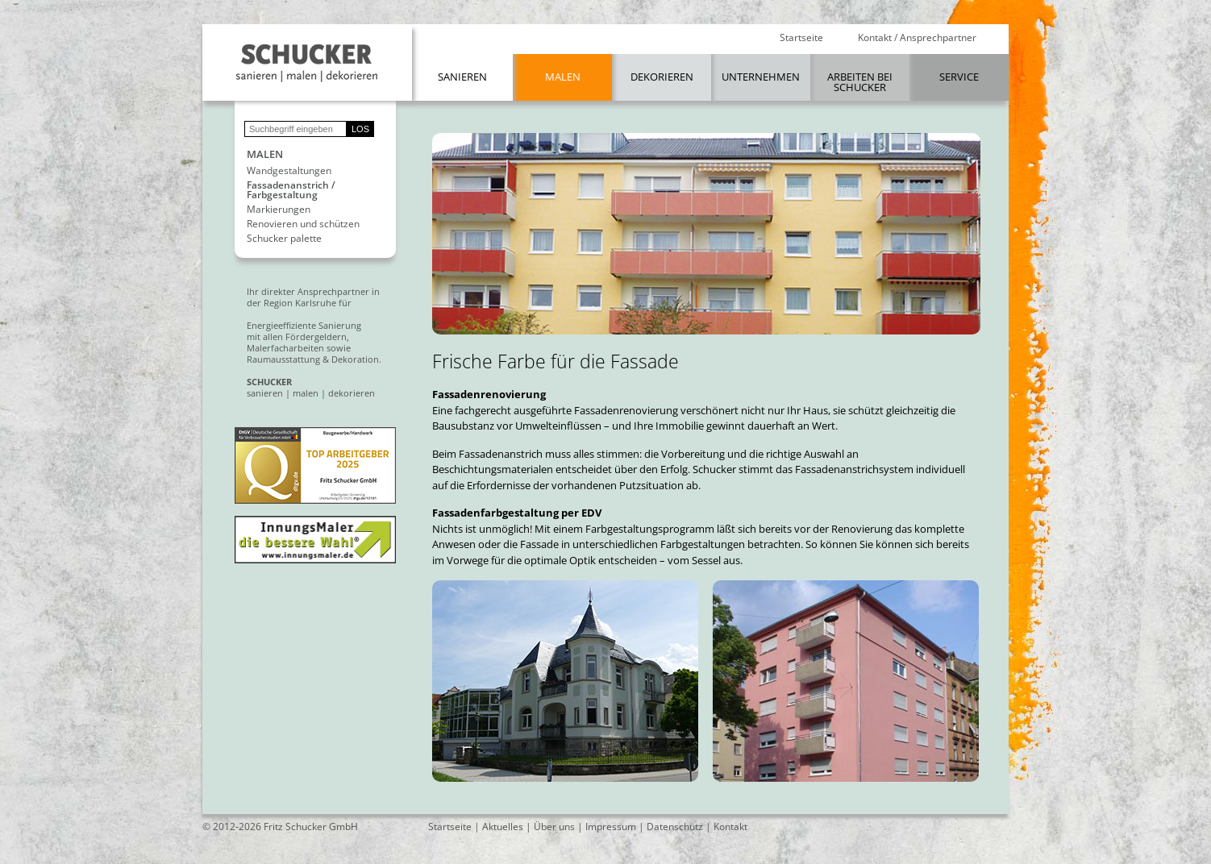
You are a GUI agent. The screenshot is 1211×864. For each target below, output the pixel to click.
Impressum (610, 826)
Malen (563, 76)
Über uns (554, 826)
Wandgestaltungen (289, 171)
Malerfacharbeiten (285, 348)
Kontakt (730, 826)
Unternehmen (761, 76)
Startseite (801, 38)
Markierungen (278, 209)
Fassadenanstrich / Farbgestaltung (291, 190)
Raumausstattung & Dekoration (313, 359)
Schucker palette (284, 238)
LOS (360, 129)
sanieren (265, 393)
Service (959, 76)
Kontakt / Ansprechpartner (917, 38)
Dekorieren (661, 76)
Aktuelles (502, 826)
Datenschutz (675, 826)
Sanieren (462, 76)
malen (305, 393)
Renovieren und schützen (303, 224)
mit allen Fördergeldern (297, 336)
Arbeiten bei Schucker (860, 81)
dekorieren (351, 393)
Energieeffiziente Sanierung (304, 325)
